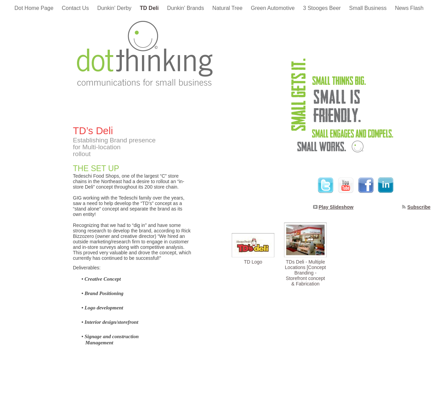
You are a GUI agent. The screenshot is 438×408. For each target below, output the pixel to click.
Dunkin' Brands (186, 8)
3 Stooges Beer (323, 8)
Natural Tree (228, 8)
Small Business (368, 8)
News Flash (409, 8)
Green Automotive (273, 8)
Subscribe (418, 207)
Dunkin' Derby (115, 8)
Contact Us (76, 8)
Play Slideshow (336, 207)
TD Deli (150, 8)
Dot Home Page (34, 8)
